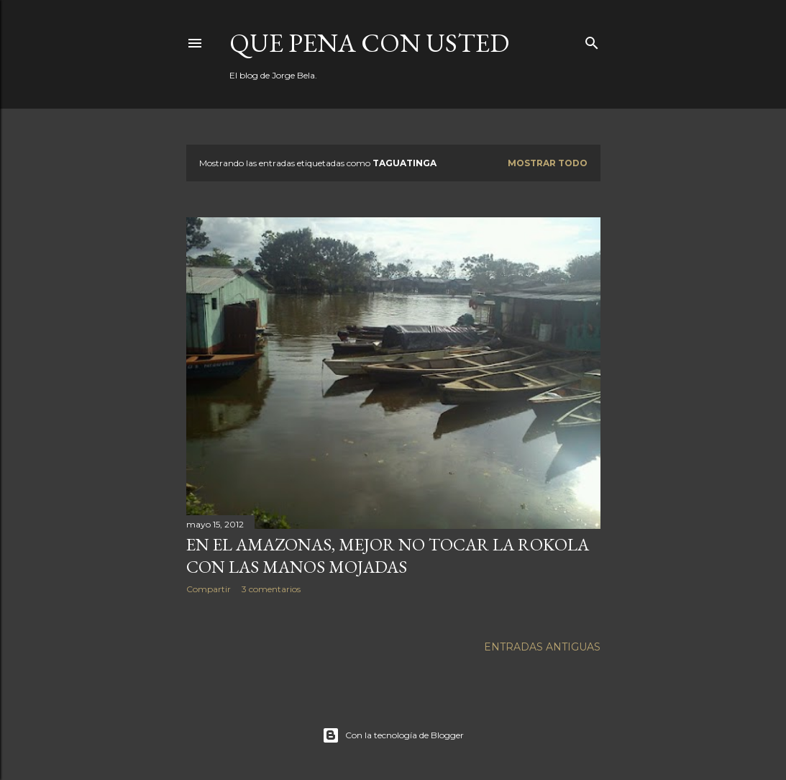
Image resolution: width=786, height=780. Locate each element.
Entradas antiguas (542, 646)
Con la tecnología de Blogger (393, 735)
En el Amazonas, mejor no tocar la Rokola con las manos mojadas (387, 555)
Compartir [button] (208, 589)
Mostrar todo (548, 163)
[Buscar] (591, 40)
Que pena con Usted (369, 43)
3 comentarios (271, 589)
